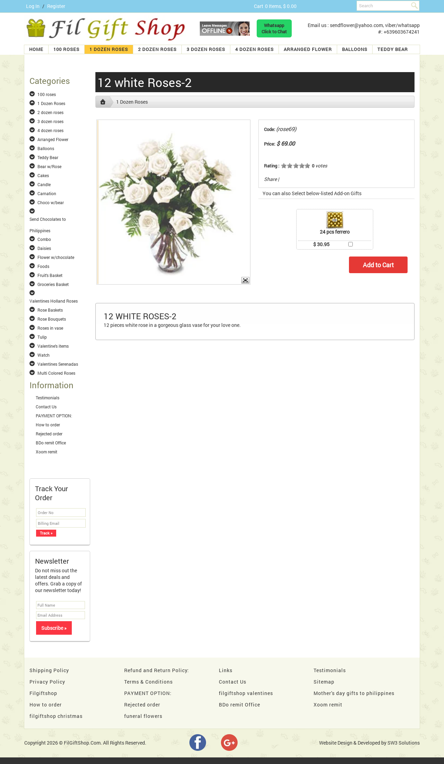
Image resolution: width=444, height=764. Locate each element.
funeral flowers (143, 716)
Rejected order (49, 433)
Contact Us (46, 406)
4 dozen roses (254, 49)
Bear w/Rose (49, 166)
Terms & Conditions (148, 681)
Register (56, 6)
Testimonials (47, 397)
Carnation (46, 193)
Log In (33, 6)
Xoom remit (46, 451)
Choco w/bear (50, 202)
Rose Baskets (50, 310)
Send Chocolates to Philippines (47, 219)
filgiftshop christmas (56, 716)
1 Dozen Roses (108, 49)
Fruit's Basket (49, 275)
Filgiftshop (43, 693)
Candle (44, 184)
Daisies (44, 248)
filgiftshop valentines (246, 693)
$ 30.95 (321, 244)
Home (36, 49)
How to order (48, 424)
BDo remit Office (51, 442)
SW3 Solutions (403, 742)
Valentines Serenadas (57, 364)
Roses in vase (50, 328)
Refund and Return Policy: (156, 670)
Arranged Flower (308, 49)
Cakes (43, 175)
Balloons (354, 49)
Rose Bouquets (51, 319)
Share (270, 179)
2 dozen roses (157, 49)
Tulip (42, 337)
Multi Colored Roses (56, 373)
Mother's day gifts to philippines (354, 693)
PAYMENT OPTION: (54, 415)
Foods (43, 266)
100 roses (66, 49)
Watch (43, 355)
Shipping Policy (49, 670)
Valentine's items (53, 346)
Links (225, 670)
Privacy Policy (47, 681)
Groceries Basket (53, 284)
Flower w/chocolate (55, 257)
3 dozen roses (206, 49)
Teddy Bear (392, 49)
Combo (44, 239)
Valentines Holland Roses (53, 301)
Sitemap (324, 681)
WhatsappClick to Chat (274, 28)
